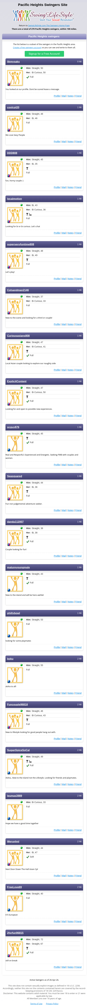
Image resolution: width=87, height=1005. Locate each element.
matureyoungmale (18, 567)
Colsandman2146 (18, 290)
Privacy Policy (52, 1003)
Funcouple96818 (17, 704)
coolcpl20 (13, 107)
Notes (70, 96)
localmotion (14, 198)
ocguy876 (13, 427)
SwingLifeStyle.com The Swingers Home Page (49, 25)
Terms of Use (36, 1003)
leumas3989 (14, 795)
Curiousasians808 (18, 335)
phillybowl (13, 613)
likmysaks (13, 61)
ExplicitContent (16, 381)
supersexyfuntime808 (20, 244)
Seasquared (14, 476)
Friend (78, 96)
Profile (57, 96)
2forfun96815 (15, 932)
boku (10, 658)
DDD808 (12, 153)
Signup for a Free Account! (44, 53)
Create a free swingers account (27, 47)
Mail (64, 96)
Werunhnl (13, 841)
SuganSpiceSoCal (18, 750)
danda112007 (15, 521)
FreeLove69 (14, 887)
